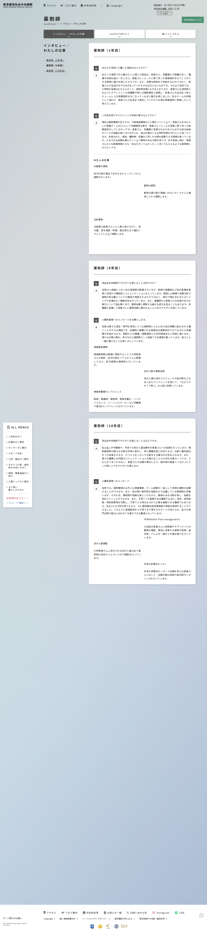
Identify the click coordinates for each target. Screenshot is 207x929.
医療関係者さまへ (17, 498)
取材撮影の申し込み (123, 919)
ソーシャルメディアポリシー (95, 919)
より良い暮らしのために (16, 488)
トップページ (49, 23)
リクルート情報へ (17, 503)
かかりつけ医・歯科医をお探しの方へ (18, 466)
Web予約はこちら (192, 19)
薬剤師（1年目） (55, 60)
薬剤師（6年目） (55, 65)
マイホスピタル (164, 12)
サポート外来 (15, 453)
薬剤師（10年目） (56, 70)
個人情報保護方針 (67, 919)
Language (48, 919)
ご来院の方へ (15, 436)
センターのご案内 (17, 447)
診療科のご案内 (16, 442)
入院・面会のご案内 (18, 459)
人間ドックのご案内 (18, 481)
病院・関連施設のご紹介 (18, 474)
